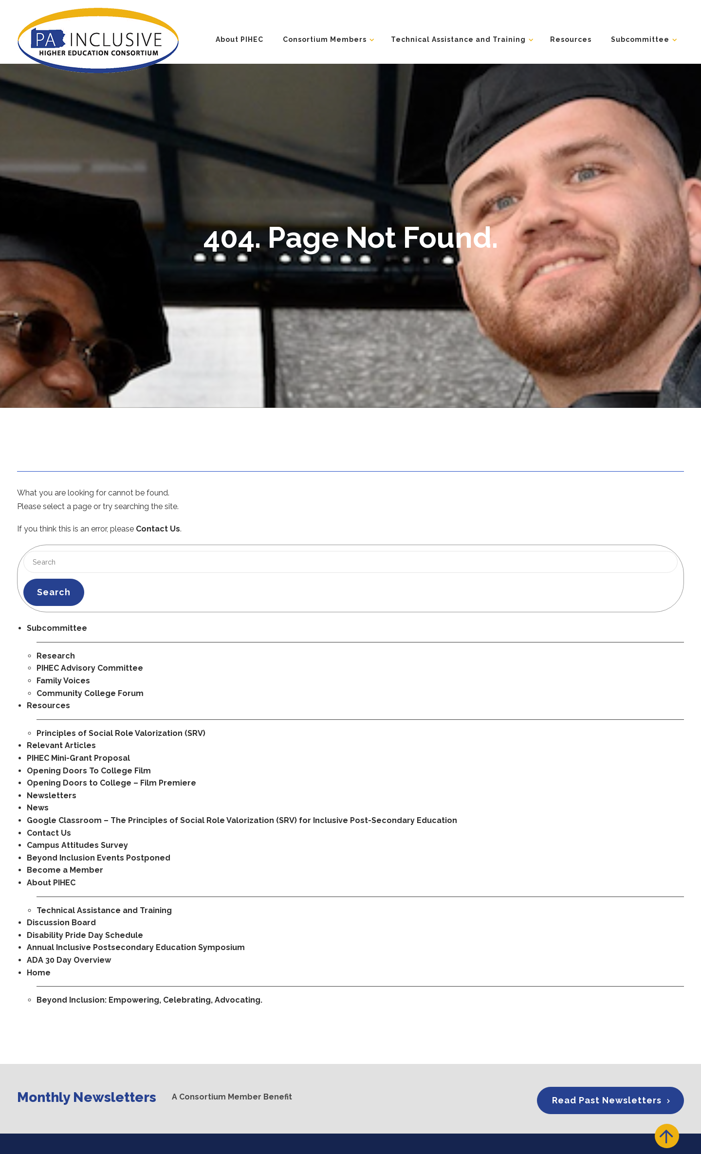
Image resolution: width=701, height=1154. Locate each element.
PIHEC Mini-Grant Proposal (78, 758)
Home (39, 972)
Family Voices (63, 680)
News (38, 807)
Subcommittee (640, 38)
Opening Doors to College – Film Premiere (111, 783)
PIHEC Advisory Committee (90, 668)
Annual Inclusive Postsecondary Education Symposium (136, 947)
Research (56, 655)
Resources (570, 38)
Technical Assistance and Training (458, 38)
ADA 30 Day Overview (69, 960)
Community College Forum (90, 693)
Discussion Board (61, 922)
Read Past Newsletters (607, 1100)
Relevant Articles (61, 745)
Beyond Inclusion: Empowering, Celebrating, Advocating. (149, 1000)
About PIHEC (239, 38)
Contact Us (158, 528)
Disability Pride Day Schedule (85, 935)
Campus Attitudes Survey (77, 845)
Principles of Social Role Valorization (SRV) (121, 733)
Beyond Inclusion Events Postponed (98, 857)
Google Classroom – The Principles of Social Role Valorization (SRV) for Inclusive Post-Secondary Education (242, 820)
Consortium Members (325, 38)
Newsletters (51, 795)
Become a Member (65, 870)
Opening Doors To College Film (89, 770)
